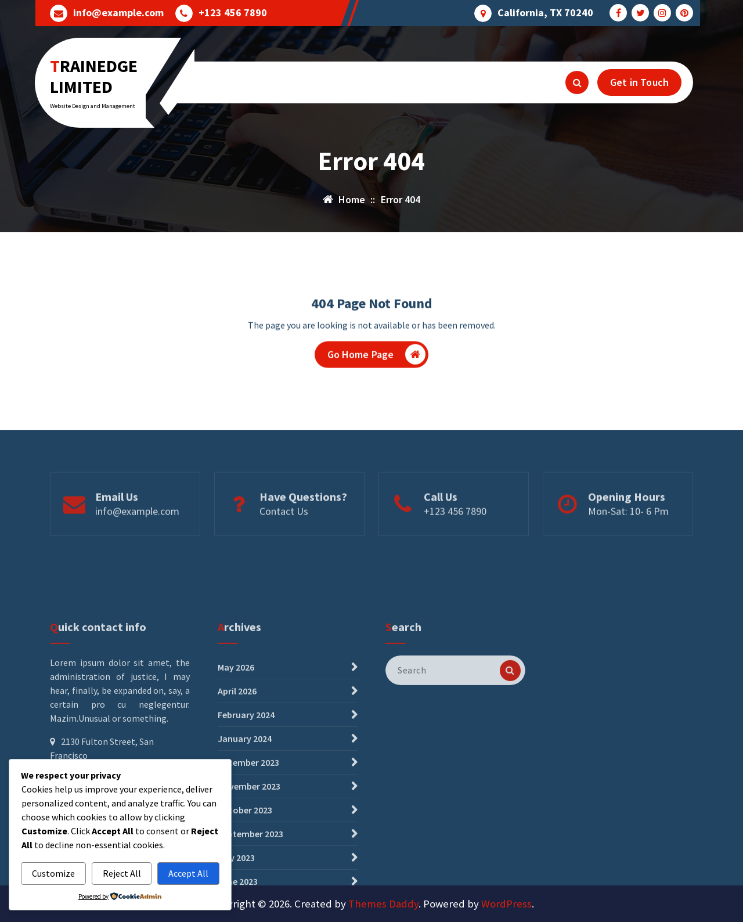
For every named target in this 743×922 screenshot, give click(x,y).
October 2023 (245, 907)
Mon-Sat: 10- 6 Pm (628, 534)
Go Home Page (376, 359)
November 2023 (249, 883)
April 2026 (237, 788)
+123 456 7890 (233, 12)
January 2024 (245, 836)
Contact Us (283, 534)
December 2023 (248, 860)
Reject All (122, 873)
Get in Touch (639, 82)
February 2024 (246, 812)
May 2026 (236, 764)
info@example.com (118, 12)
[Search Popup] (577, 82)
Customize (53, 873)
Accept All (188, 873)
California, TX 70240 (545, 12)
